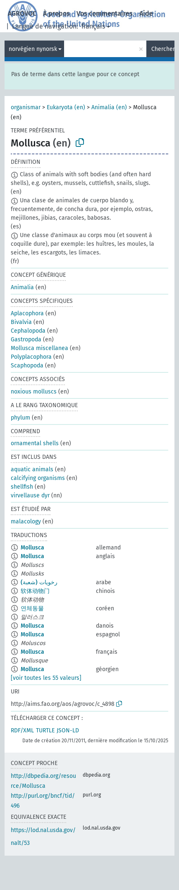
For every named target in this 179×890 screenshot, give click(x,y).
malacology (26, 521)
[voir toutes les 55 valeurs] (46, 677)
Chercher (162, 49)
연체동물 (32, 608)
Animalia (22, 287)
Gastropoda (26, 339)
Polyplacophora (31, 356)
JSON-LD (68, 730)
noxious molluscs (34, 391)
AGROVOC (22, 13)
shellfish (22, 486)
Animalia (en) (109, 107)
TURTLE (45, 730)
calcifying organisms (38, 478)
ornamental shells (35, 443)
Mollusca (32, 547)
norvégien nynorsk (33, 49)
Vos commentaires (104, 13)
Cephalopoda (28, 330)
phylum (20, 417)
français (93, 26)
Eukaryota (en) (66, 107)
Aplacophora (27, 313)
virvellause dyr (30, 495)
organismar (26, 107)
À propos (56, 13)
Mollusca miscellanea (39, 348)
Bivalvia (21, 322)
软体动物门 (35, 591)
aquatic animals (32, 469)
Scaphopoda (27, 365)
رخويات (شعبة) (39, 582)
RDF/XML (22, 730)
